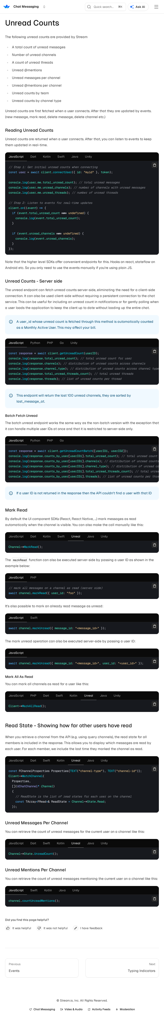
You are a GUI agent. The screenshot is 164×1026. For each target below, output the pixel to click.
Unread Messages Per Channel (36, 823)
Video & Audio (71, 1009)
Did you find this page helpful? (27, 920)
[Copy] (154, 165)
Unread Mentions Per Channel (35, 870)
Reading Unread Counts (29, 130)
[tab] (16, 156)
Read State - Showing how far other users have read (68, 725)
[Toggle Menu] (156, 7)
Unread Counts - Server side (33, 281)
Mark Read (16, 510)
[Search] (105, 7)
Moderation (125, 1009)
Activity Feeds (99, 1009)
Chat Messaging (42, 1009)
